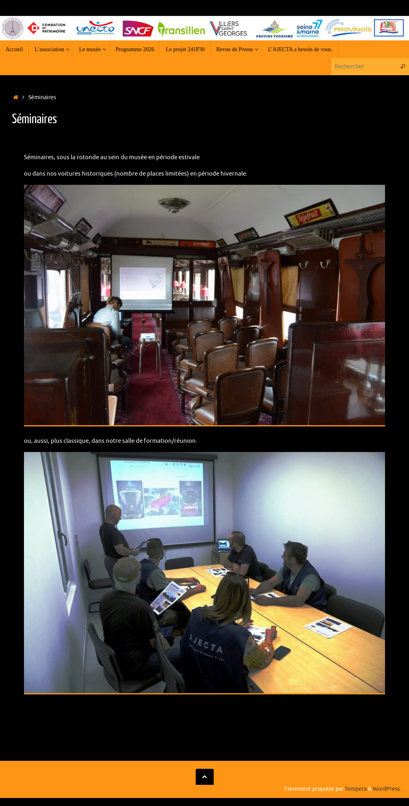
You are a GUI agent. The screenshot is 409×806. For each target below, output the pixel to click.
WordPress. (387, 789)
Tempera (356, 789)
